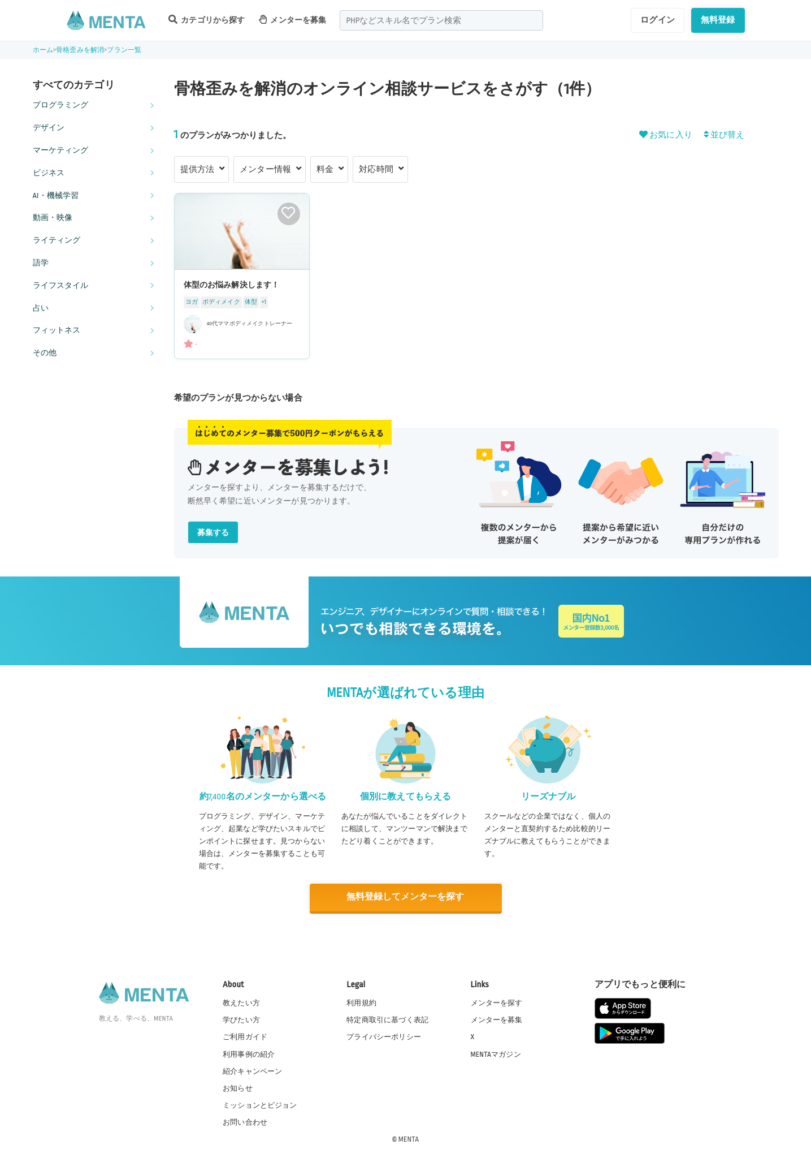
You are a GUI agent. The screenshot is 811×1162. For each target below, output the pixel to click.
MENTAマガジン (496, 1053)
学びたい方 (241, 1019)
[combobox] (441, 20)
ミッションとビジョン (260, 1105)
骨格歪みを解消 (80, 50)
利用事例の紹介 (249, 1053)
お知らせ (238, 1088)
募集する (213, 532)
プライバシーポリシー (383, 1036)
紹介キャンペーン (252, 1071)
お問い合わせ (245, 1122)
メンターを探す (497, 1002)
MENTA (408, 1139)
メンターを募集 (293, 19)
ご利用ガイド (245, 1036)
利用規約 (361, 1002)
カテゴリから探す (206, 19)
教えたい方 (241, 1002)
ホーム (43, 50)
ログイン (657, 19)
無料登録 (718, 19)
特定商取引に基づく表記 (387, 1019)
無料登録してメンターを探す (405, 897)
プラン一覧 (124, 50)
